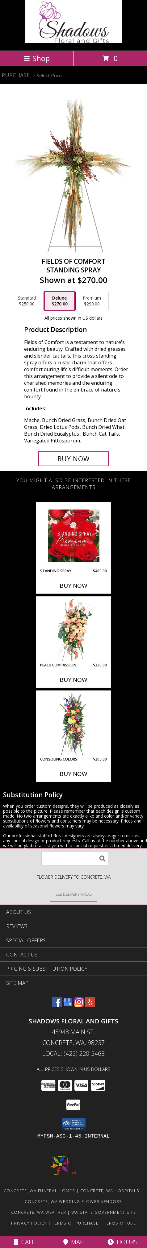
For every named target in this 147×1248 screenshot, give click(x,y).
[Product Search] (74, 858)
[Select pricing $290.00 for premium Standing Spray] (92, 301)
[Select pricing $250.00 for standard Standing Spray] (27, 301)
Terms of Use (120, 1223)
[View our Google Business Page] (68, 1005)
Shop (37, 58)
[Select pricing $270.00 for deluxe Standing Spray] (59, 301)
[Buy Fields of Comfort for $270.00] (73, 458)
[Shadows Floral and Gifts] (74, 41)
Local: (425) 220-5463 (73, 1053)
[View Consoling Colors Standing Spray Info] (73, 724)
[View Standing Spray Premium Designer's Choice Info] (73, 535)
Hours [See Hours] (122, 1242)
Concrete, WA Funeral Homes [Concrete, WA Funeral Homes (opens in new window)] (39, 1190)
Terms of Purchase (75, 1223)
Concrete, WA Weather (38, 1212)
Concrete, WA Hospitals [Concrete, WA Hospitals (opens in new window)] (110, 1190)
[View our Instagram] (79, 1005)
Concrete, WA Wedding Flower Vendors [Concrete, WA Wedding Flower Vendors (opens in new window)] (73, 1201)
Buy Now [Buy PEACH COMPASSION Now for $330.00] (73, 680)
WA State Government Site (103, 1212)
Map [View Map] (73, 1242)
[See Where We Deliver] (73, 894)
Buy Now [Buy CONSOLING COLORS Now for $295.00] (73, 774)
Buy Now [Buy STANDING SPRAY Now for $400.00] (73, 586)
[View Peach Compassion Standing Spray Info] (73, 630)
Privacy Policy (29, 1223)
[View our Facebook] (57, 1005)
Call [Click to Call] (24, 1242)
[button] (74, 1124)
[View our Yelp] (90, 1005)
